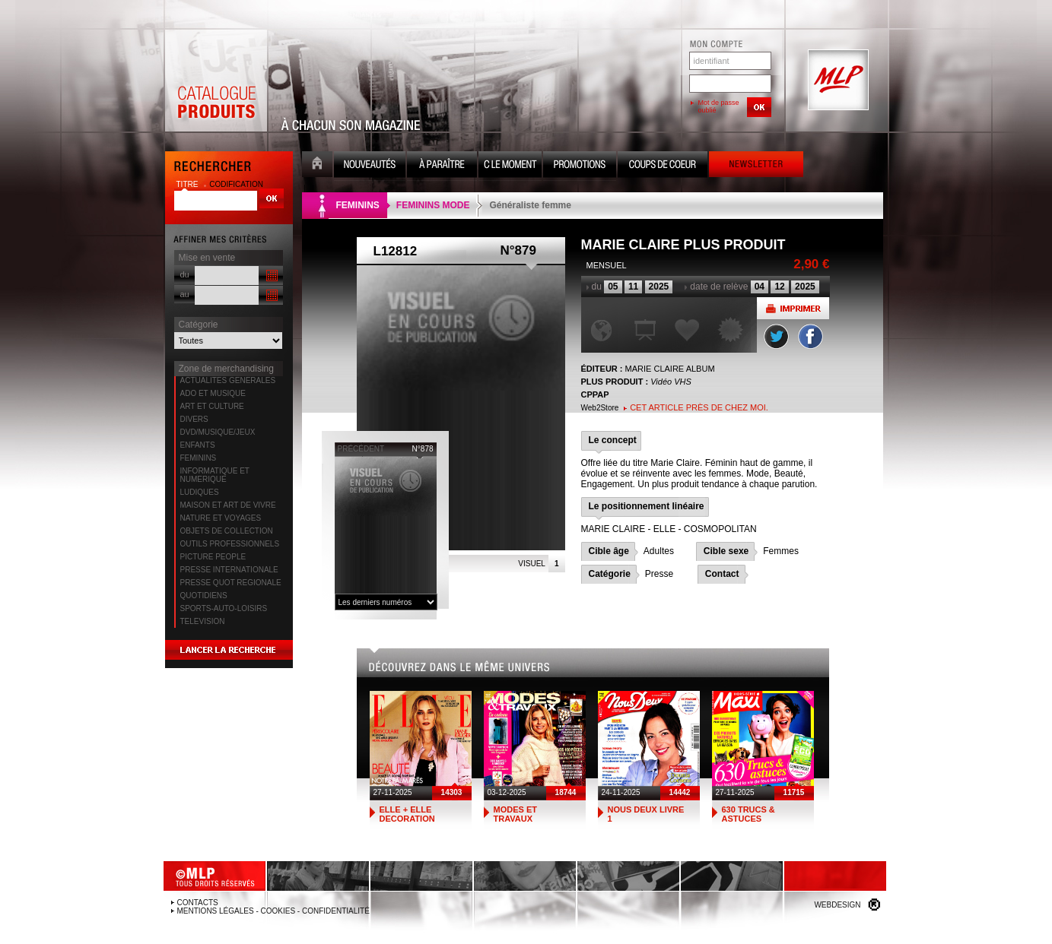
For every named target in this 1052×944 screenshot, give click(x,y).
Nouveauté (369, 166)
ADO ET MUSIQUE (213, 393)
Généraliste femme (530, 205)
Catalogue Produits (216, 80)
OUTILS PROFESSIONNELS (230, 544)
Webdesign (837, 905)
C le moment (510, 166)
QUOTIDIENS (203, 595)
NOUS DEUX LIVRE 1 (646, 814)
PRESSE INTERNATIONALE (229, 569)
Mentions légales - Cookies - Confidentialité (273, 911)
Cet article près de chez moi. (699, 407)
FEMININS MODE (433, 205)
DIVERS (194, 419)
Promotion (579, 166)
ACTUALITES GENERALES (228, 380)
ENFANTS (197, 445)
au (184, 294)
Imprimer (793, 308)
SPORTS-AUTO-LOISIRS (224, 608)
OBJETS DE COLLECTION (226, 531)
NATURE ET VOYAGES (221, 518)
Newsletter (756, 166)
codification (236, 184)
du (184, 274)
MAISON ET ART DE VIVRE (228, 505)
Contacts (197, 902)
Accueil (317, 166)
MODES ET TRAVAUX (515, 814)
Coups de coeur (662, 166)
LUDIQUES (199, 492)
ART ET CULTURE (212, 406)
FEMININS (198, 458)
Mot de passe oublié (718, 106)
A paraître (442, 166)
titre (188, 184)
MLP (837, 80)
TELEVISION (202, 621)
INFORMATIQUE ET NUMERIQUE (214, 475)
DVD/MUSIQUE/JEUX (218, 432)
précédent (361, 449)
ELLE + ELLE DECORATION (407, 814)
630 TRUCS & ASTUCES (748, 814)
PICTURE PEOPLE (213, 557)
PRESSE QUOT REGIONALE (230, 582)
